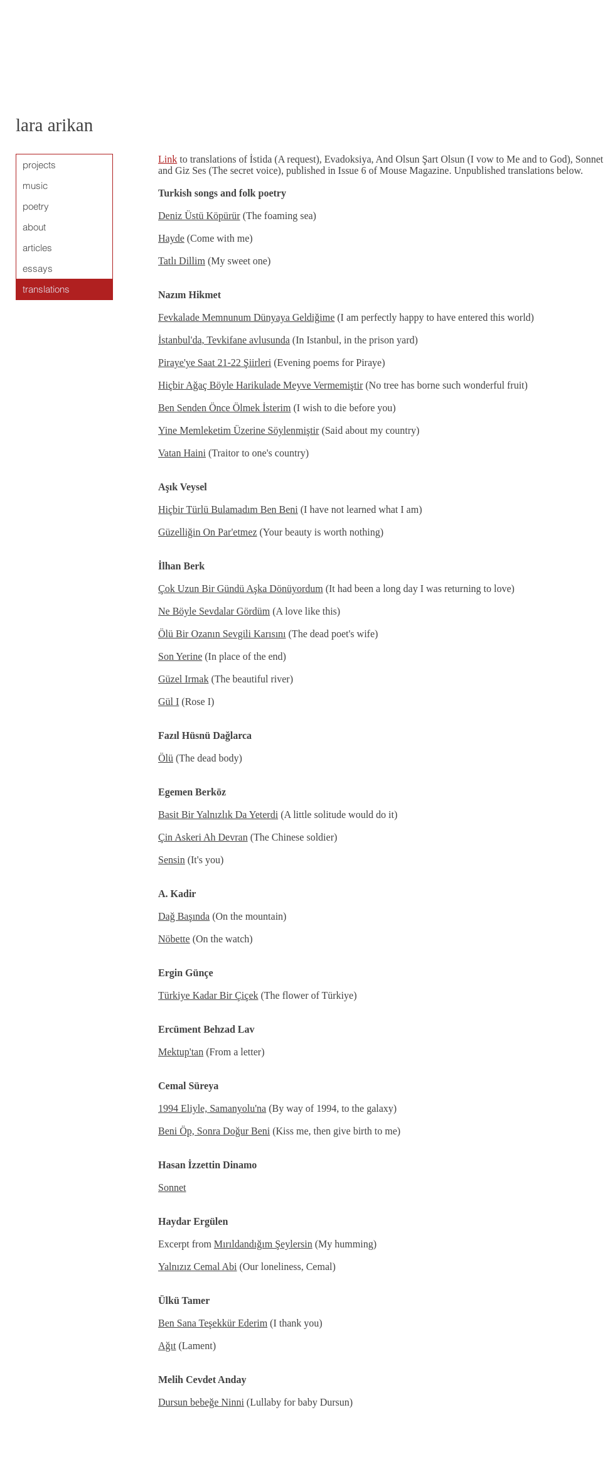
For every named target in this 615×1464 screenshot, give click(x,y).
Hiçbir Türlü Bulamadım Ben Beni (228, 509)
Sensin (171, 859)
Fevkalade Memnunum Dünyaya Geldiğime (246, 317)
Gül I (168, 701)
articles (37, 248)
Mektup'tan (180, 1052)
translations (46, 289)
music (35, 185)
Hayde (171, 238)
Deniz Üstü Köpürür (199, 215)
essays (38, 268)
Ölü (165, 758)
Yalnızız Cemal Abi (197, 1266)
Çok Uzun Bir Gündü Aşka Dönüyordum (240, 588)
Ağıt (167, 1345)
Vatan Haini (182, 453)
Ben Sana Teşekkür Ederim (212, 1323)
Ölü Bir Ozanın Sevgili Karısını (222, 633)
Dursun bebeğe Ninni (201, 1402)
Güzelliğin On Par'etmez (207, 532)
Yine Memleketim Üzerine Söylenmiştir (238, 430)
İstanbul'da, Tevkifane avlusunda (224, 340)
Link (167, 159)
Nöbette (174, 939)
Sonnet (172, 1187)
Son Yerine (180, 656)
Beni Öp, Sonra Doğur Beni (214, 1131)
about (34, 227)
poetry (36, 206)
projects (39, 165)
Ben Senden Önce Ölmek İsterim (224, 407)
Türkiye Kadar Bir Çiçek (208, 995)
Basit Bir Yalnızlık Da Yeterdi (218, 814)
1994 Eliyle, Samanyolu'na (212, 1108)
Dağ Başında (184, 916)
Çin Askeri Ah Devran (203, 837)
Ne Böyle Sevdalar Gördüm (214, 611)
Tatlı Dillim (181, 261)
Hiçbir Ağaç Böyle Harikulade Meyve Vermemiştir (260, 385)
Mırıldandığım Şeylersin (263, 1244)
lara (29, 125)
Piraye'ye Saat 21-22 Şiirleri (214, 362)
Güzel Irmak (183, 679)
